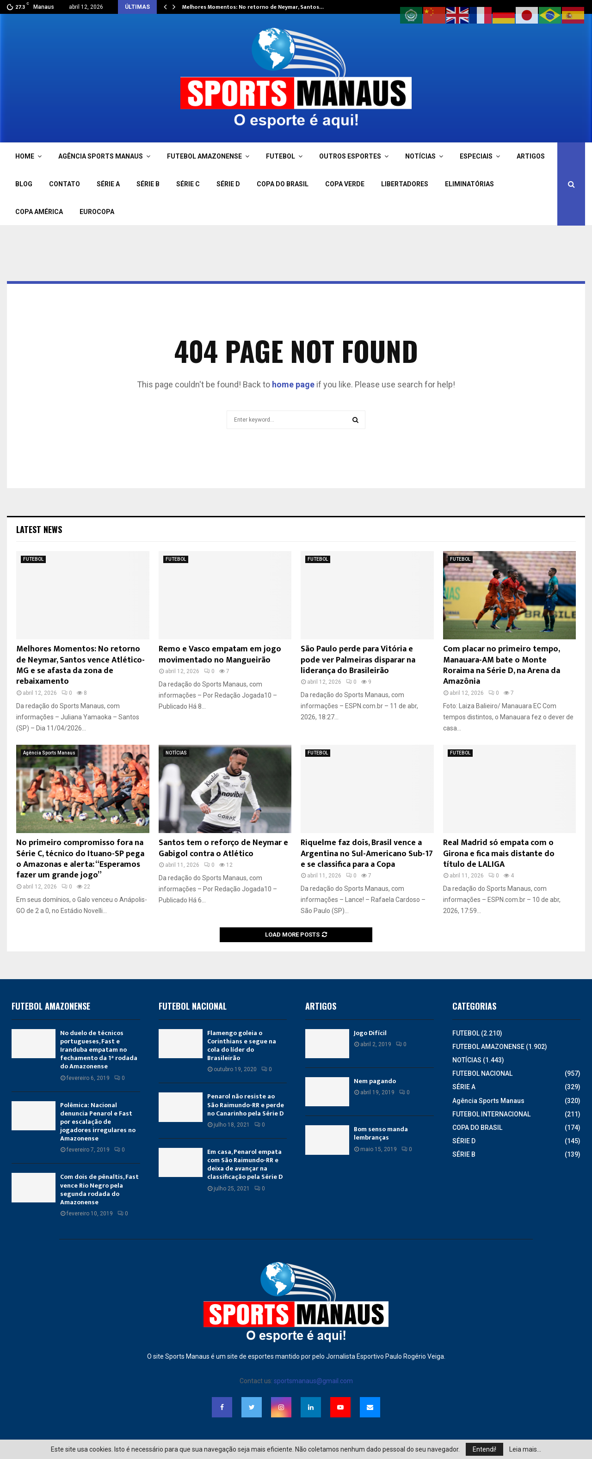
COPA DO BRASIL (282, 184)
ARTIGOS (531, 156)
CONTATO (64, 184)
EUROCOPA (97, 211)
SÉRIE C (188, 184)
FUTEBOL (280, 156)
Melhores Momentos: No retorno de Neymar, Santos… (253, 7)
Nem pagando (375, 1081)
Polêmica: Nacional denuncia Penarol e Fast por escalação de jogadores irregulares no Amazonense (98, 1122)
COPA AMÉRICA (39, 211)
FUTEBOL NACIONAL (482, 1073)
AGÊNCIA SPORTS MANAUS (100, 156)
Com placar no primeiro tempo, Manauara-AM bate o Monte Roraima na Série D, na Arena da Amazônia (501, 665)
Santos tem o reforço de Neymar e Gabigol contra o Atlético (223, 848)
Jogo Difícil (370, 1033)
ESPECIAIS (476, 156)
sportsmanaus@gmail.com (313, 1381)
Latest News (39, 529)
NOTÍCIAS (420, 156)
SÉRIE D (228, 184)
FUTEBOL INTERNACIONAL (491, 1114)
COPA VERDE (344, 184)
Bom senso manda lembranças (381, 1133)
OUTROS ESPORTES (350, 156)
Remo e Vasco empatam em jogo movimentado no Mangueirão (220, 654)
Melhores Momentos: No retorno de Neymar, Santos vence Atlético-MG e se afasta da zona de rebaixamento (80, 665)
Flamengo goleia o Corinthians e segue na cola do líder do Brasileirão (241, 1046)
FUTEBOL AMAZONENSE (204, 156)
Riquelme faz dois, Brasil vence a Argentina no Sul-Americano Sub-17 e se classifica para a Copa (367, 853)
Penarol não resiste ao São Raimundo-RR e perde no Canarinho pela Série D (245, 1104)
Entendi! (484, 1449)
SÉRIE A (108, 184)
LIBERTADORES (404, 184)
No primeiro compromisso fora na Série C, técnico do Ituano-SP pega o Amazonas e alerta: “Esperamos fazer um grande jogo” (80, 859)
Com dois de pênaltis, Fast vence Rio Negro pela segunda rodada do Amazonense (99, 1189)
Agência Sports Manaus (49, 752)
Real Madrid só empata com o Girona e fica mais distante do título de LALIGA (499, 853)
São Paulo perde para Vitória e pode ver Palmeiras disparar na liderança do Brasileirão (358, 660)
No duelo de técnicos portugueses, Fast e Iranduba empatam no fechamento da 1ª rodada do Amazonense (98, 1050)
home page (293, 384)
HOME (24, 156)
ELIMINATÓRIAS (469, 184)
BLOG (23, 184)
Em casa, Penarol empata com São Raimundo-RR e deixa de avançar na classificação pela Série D (245, 1164)
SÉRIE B (148, 184)
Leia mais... (525, 1449)
